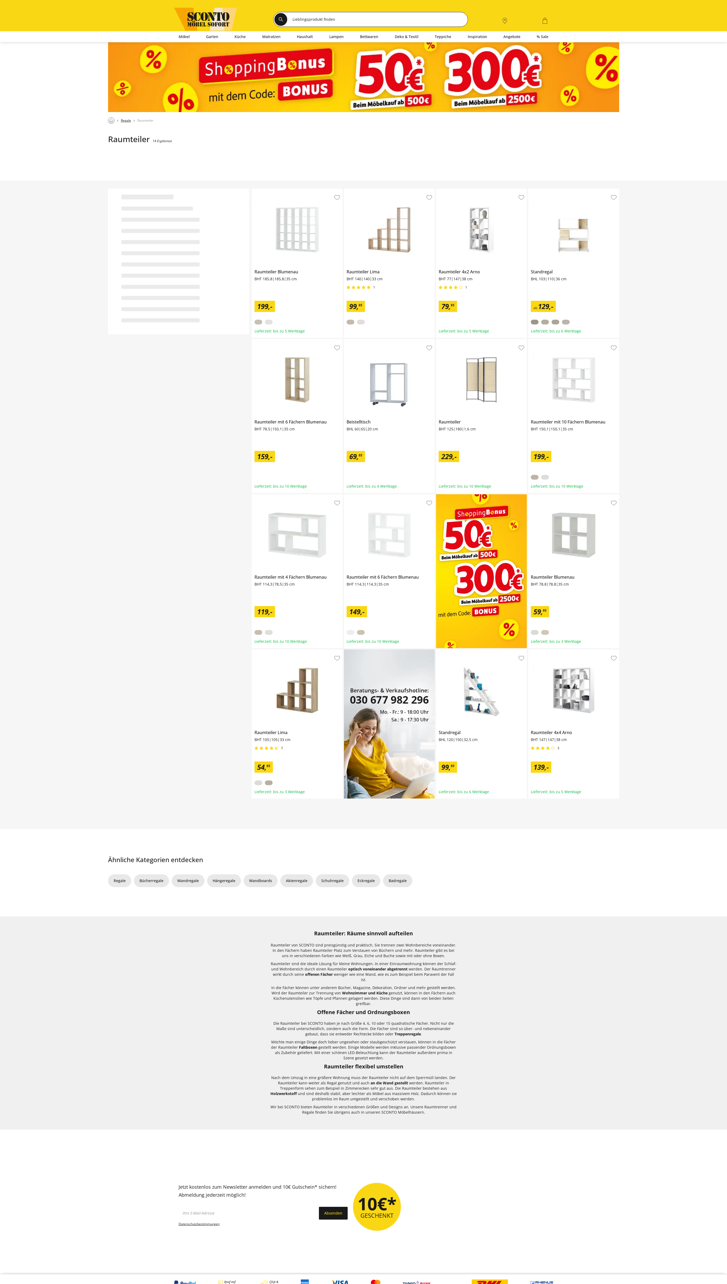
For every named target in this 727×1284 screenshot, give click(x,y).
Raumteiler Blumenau (271, 191)
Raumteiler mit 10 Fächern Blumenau (561, 341)
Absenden (333, 1213)
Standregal (538, 191)
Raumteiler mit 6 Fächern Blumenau (284, 341)
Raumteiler (446, 341)
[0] (531, 20)
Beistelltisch (354, 341)
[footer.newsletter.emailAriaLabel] (247, 1213)
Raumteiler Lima (358, 191)
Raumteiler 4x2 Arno (454, 191)
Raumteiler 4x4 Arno (546, 651)
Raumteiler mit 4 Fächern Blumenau (284, 496)
